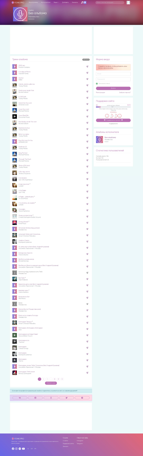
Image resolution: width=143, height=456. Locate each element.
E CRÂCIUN (22, 97)
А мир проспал (24, 184)
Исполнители (45, 2)
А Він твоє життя (24, 172)
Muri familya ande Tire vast (28, 122)
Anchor (21, 78)
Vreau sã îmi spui (24, 165)
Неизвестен (33, 17)
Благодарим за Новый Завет (28, 334)
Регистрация (100, 92)
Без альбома (110, 137)
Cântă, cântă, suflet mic (27, 84)
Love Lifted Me (23, 115)
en (35, 448)
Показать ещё (51, 383)
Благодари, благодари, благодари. (31, 328)
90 (62, 379)
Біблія (20, 303)
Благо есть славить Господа (28, 315)
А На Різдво (22, 190)
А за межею (23, 178)
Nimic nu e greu (24, 134)
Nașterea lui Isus (24, 128)
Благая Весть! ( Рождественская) (30, 309)
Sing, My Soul (23, 153)
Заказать (75, 2)
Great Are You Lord (25, 103)
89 (58, 379)
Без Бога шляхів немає (26, 259)
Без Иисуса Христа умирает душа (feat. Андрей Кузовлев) (38, 265)
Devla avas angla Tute (26, 90)
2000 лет (22, 65)
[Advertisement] (51, 40)
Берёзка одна (23, 290)
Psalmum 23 (23, 147)
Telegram (80, 443)
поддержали (113, 124)
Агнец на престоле (25, 215)
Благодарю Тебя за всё (27, 371)
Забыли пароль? (125, 92)
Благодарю (23, 346)
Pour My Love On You (26, 140)
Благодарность (24, 340)
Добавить (65, 2)
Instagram (80, 440)
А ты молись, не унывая (27, 203)
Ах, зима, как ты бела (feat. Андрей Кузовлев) (34, 246)
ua (31, 448)
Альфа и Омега (24, 240)
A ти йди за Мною (24, 72)
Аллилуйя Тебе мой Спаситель (29, 234)
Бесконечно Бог (24, 296)
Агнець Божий (23, 221)
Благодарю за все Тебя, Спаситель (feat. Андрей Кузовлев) (39, 365)
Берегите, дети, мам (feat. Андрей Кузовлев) (33, 284)
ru (28, 448)
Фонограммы (33, 2)
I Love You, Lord (24, 109)
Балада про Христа (25, 253)
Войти (113, 88)
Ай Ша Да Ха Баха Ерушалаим (29, 228)
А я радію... (22, 209)
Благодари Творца (25, 321)
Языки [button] (56, 2)
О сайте (65, 440)
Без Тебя (22, 278)
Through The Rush (25, 159)
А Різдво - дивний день (26, 196)
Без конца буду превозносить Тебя (30, 271)
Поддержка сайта (68, 443)
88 (54, 379)
